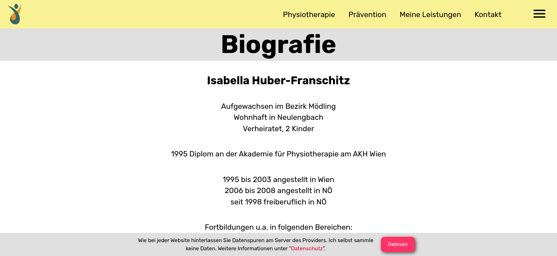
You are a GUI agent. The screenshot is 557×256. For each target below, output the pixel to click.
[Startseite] (17, 14)
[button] (539, 14)
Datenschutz (307, 248)
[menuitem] (17, 14)
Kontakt (488, 14)
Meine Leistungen (430, 14)
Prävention (367, 14)
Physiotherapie (309, 14)
